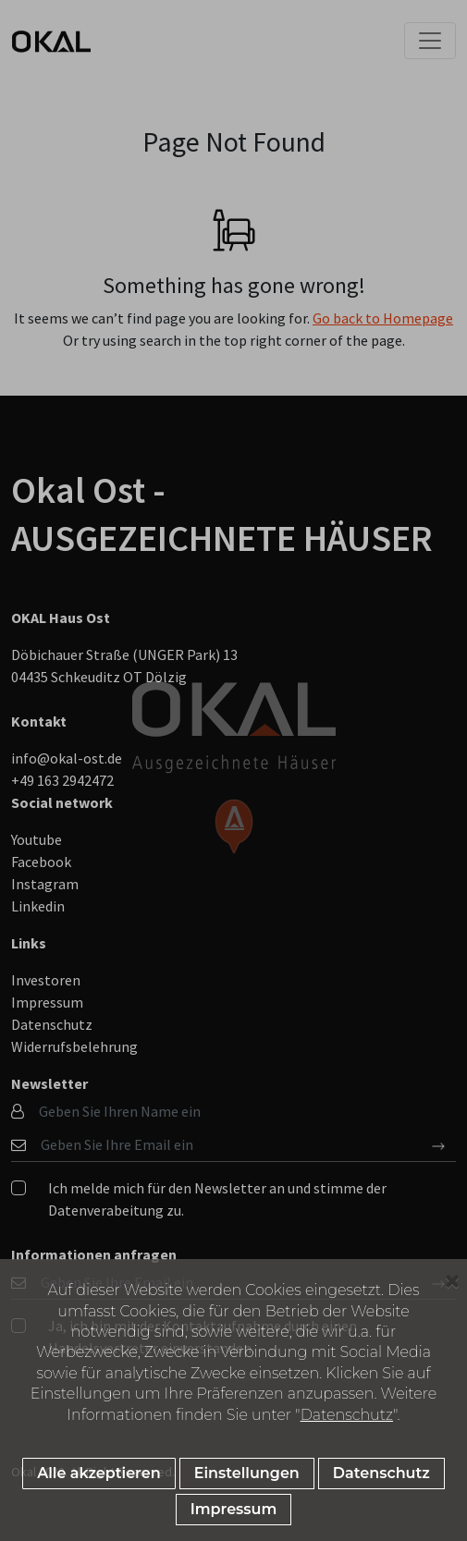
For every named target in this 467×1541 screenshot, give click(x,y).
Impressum (233, 1509)
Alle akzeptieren (98, 1473)
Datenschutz (347, 1415)
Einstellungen (247, 1473)
